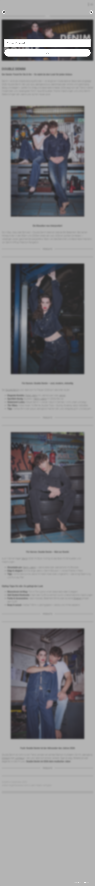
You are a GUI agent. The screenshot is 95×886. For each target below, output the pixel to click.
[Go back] (4, 12)
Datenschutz (87, 882)
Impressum (77, 882)
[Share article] (91, 12)
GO (47, 53)
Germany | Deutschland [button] (47, 43)
